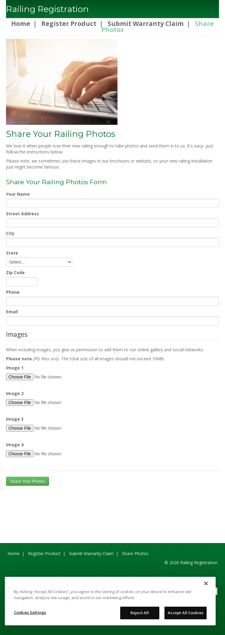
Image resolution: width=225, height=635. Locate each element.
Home (20, 23)
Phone (13, 292)
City (10, 233)
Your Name (18, 194)
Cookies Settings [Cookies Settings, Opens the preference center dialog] (30, 612)
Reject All (139, 612)
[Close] (206, 583)
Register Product (68, 23)
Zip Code (15, 272)
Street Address (22, 213)
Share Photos (135, 553)
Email (12, 311)
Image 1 (14, 368)
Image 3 (14, 419)
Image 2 (14, 393)
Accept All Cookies (185, 612)
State (12, 253)
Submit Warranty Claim (146, 23)
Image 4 (14, 444)
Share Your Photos (27, 481)
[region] (110, 601)
